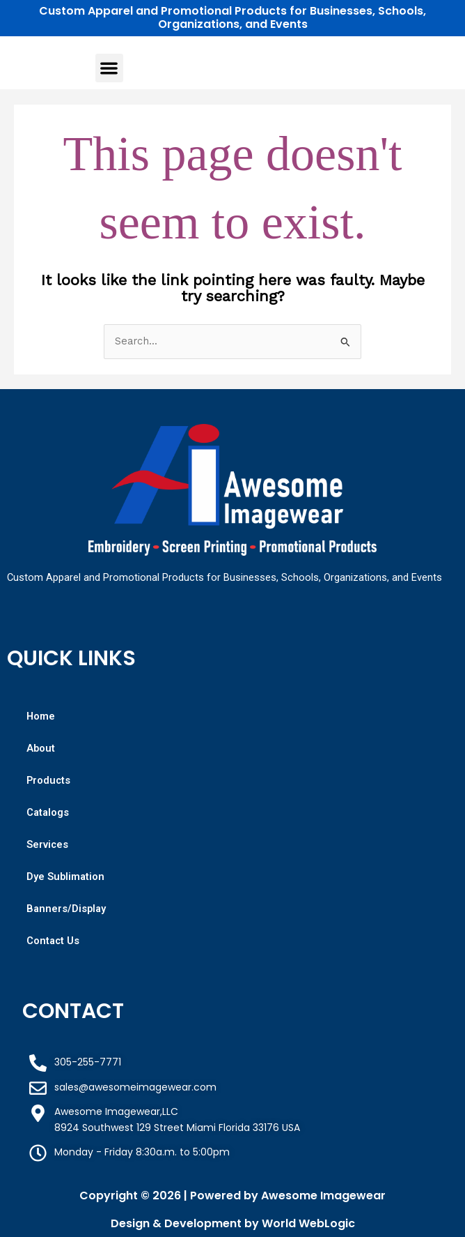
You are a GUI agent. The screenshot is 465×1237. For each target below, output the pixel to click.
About (40, 748)
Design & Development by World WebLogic (233, 1223)
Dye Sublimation (65, 876)
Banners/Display (66, 908)
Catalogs (47, 812)
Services (47, 844)
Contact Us (52, 940)
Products (48, 780)
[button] (109, 68)
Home (40, 716)
